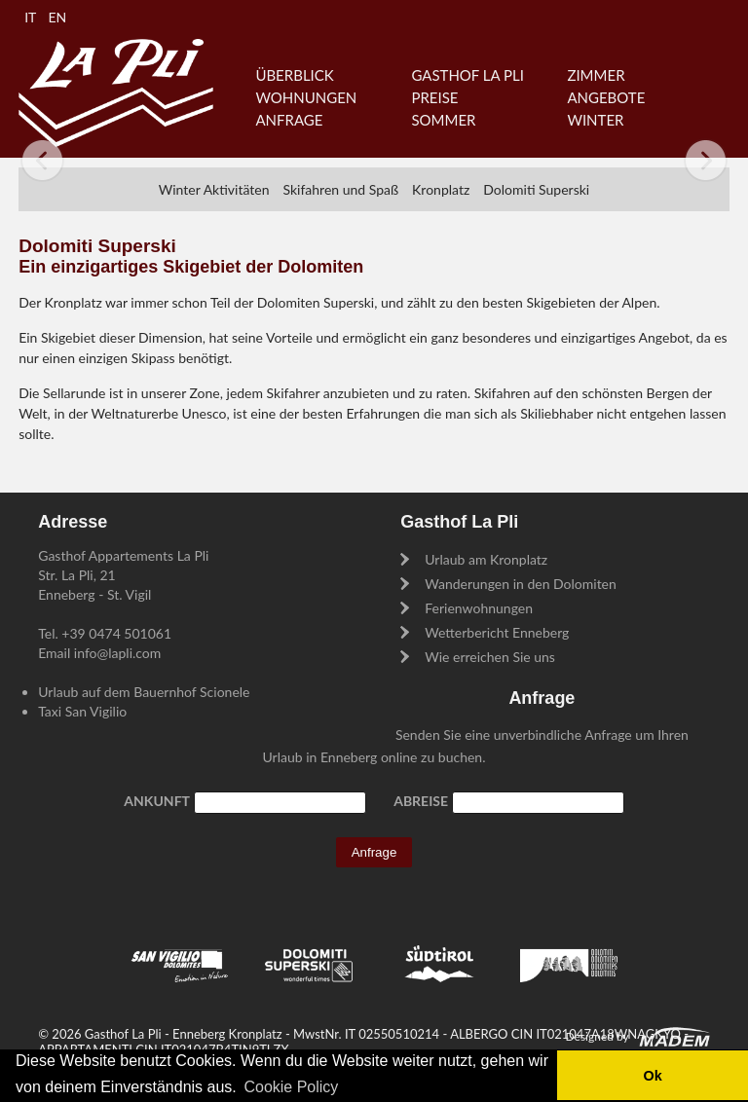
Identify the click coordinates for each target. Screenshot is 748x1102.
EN (57, 17)
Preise (434, 97)
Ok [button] (652, 1076)
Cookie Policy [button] (290, 1087)
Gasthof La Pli (467, 75)
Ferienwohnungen (479, 608)
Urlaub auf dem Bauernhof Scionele (143, 691)
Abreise (420, 800)
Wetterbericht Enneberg (497, 632)
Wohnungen (305, 97)
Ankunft (157, 800)
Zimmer (595, 75)
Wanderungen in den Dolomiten (521, 583)
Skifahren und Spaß (340, 189)
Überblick (294, 75)
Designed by (597, 1036)
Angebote (606, 97)
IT (30, 17)
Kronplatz (440, 189)
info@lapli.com (117, 652)
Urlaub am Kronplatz (486, 559)
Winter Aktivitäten (214, 189)
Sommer (443, 120)
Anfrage (288, 120)
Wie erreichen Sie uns (490, 656)
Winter (595, 120)
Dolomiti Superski (536, 189)
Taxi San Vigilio (82, 711)
